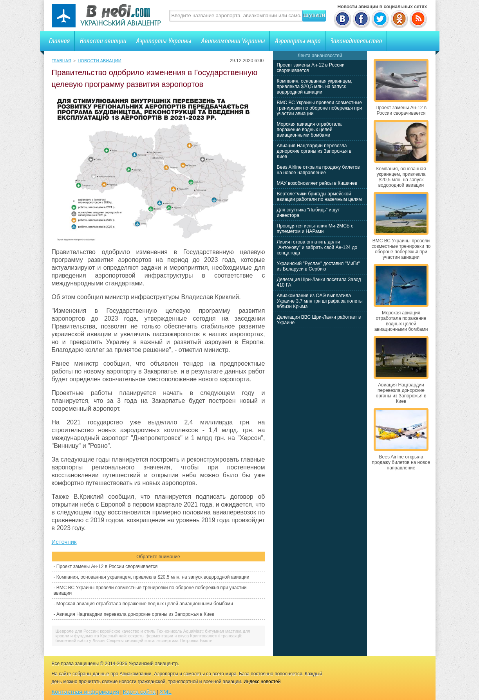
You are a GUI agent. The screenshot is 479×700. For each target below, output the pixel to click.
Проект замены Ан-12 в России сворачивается (106, 566)
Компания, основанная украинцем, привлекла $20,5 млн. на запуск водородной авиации (152, 577)
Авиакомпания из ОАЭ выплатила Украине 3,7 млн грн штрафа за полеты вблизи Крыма (320, 301)
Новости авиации (103, 41)
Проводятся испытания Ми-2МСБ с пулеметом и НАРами (315, 228)
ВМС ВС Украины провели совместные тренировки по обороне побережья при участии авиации (319, 108)
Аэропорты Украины (163, 41)
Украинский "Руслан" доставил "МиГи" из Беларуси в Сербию (318, 266)
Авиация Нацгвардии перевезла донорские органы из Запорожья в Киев (135, 614)
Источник (64, 541)
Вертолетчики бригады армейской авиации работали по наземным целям (319, 196)
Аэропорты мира (297, 41)
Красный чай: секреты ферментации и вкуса (144, 635)
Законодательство (356, 41)
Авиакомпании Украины (233, 41)
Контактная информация (85, 691)
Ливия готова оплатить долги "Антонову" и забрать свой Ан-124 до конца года (317, 247)
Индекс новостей (262, 681)
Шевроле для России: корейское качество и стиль (105, 631)
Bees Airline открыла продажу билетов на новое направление (318, 169)
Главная (59, 41)
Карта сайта (139, 691)
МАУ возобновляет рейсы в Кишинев (317, 183)
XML (165, 691)
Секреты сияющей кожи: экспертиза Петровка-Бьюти (160, 640)
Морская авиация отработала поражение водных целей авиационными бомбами (144, 603)
